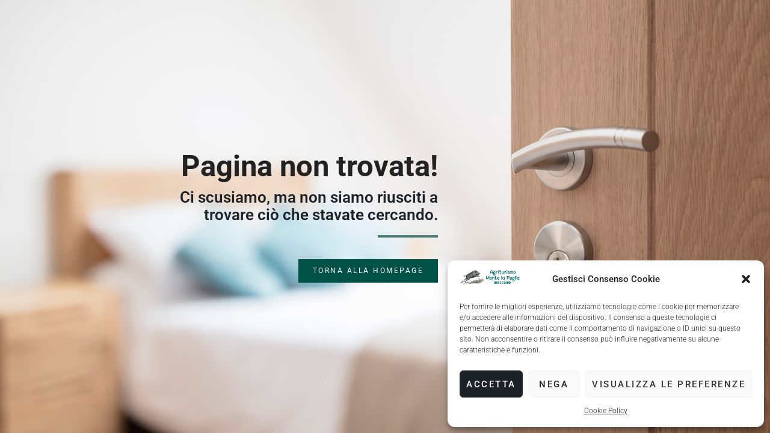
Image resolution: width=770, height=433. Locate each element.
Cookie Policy (605, 411)
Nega (553, 384)
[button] (746, 279)
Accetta (491, 384)
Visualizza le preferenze (668, 384)
